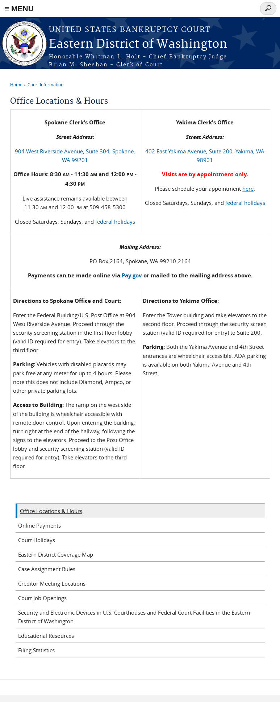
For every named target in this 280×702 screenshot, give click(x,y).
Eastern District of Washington (138, 44)
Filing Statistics (36, 650)
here (248, 188)
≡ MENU (19, 8)
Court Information (45, 84)
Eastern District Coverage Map (55, 554)
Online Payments (39, 525)
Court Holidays (36, 540)
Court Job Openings (42, 598)
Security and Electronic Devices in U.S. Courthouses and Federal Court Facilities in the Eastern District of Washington (134, 617)
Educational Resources (46, 635)
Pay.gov (132, 275)
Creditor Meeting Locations (51, 583)
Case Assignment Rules (46, 569)
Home (16, 84)
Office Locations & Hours (51, 511)
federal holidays (115, 221)
